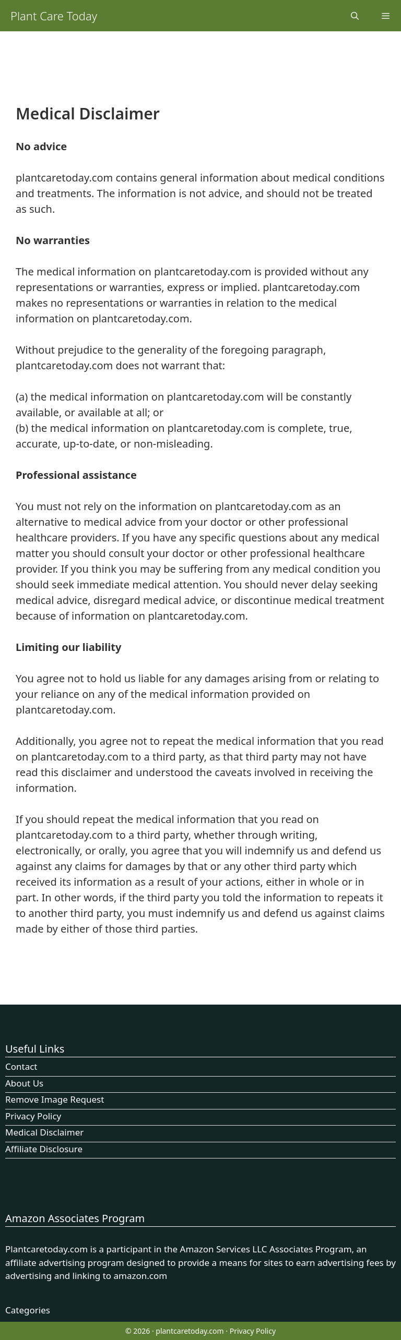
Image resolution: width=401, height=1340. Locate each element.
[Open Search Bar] (354, 15)
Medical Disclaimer (44, 1132)
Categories (27, 1310)
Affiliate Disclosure (43, 1149)
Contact (21, 1066)
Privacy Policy (33, 1116)
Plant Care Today (53, 15)
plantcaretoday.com (189, 1331)
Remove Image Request (54, 1099)
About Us (24, 1083)
